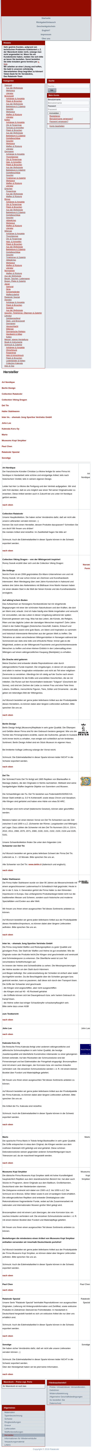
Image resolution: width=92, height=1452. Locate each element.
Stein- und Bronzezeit (15, 321)
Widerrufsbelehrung (59, 1393)
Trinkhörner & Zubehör (16, 178)
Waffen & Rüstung (14, 114)
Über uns (46, 38)
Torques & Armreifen (15, 128)
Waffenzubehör (12, 294)
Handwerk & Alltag (14, 334)
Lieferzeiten (9, 1428)
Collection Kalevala (14, 363)
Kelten (7, 120)
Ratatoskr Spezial (12, 297)
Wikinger (8, 231)
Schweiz (8, 1419)
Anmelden (54, 113)
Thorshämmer (12, 157)
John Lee (6, 423)
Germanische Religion (15, 331)
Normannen (9, 270)
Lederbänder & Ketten (15, 361)
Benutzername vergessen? (61, 119)
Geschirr (9, 109)
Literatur (9, 93)
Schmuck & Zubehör (13, 345)
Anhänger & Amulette (15, 98)
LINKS (7, 1445)
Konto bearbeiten (57, 126)
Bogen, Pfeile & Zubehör (15, 281)
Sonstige (6, 458)
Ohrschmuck (11, 350)
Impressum (46, 34)
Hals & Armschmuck (15, 355)
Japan (7, 284)
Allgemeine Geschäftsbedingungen (66, 1396)
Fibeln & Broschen (14, 101)
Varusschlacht (12, 326)
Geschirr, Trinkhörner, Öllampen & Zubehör (23, 313)
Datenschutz (55, 1403)
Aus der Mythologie (14, 88)
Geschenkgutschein (46, 26)
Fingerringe (11, 191)
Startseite (46, 18)
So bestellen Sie (57, 1400)
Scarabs (9, 308)
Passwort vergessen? (59, 121)
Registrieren (55, 116)
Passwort (52, 106)
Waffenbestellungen (13, 1432)
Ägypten (8, 300)
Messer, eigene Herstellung (16, 339)
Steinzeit (8, 85)
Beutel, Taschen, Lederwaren (17, 278)
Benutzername (54, 99)
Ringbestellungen (12, 1422)
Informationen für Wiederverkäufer (20, 1438)
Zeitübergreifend (13, 318)
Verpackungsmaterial (14, 1441)
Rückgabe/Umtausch (46, 22)
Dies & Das (9, 366)
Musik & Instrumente (13, 342)
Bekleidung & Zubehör (15, 106)
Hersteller (9, 1435)
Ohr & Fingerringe (14, 125)
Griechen (8, 189)
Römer (7, 199)
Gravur (7, 1425)
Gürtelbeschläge (13, 138)
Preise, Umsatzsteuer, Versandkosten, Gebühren (67, 1388)
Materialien (9, 1412)
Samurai (9, 286)
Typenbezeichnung (13, 1415)
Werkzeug (10, 90)
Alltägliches (11, 220)
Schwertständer (13, 292)
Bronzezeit (9, 96)
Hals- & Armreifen (13, 162)
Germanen (9, 151)
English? (46, 30)
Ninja (8, 289)
